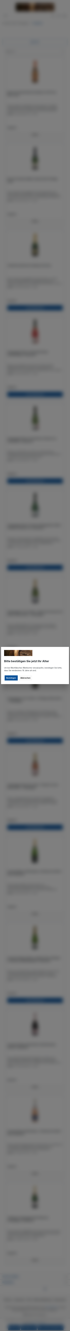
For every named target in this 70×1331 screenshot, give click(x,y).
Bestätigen (11, 678)
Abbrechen (25, 678)
